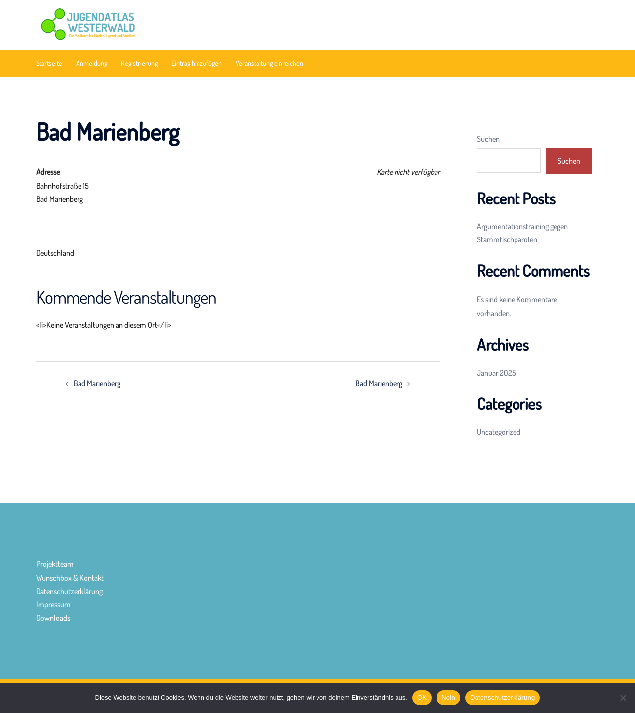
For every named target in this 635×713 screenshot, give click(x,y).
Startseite (49, 63)
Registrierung (139, 63)
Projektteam (55, 564)
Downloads (53, 618)
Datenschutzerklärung (69, 591)
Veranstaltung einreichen (269, 63)
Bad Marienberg (97, 383)
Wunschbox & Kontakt (70, 578)
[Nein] (623, 698)
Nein (448, 697)
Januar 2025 (496, 373)
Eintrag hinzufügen (196, 63)
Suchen (488, 139)
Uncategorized (498, 431)
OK (422, 697)
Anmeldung (91, 63)
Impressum (53, 604)
